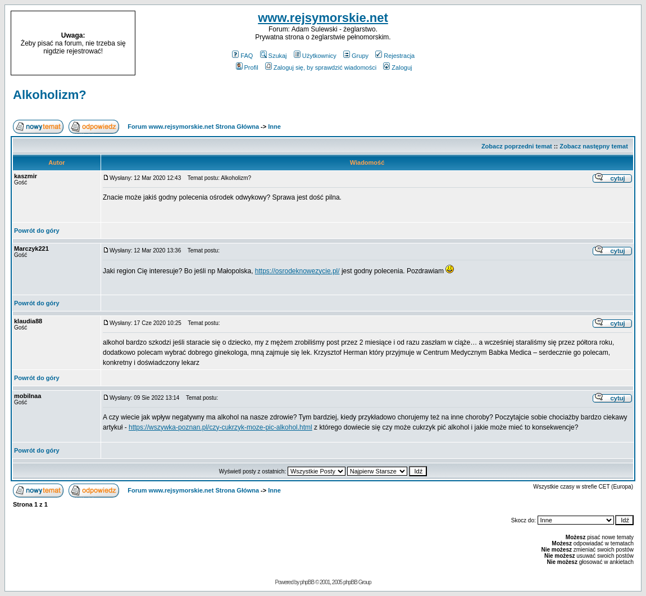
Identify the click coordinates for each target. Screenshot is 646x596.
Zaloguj (397, 67)
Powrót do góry (37, 230)
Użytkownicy (315, 55)
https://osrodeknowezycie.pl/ (297, 271)
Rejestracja (395, 55)
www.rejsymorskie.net (323, 18)
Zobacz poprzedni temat (516, 146)
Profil (247, 67)
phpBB (307, 582)
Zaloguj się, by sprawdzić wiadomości (320, 67)
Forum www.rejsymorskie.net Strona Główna (193, 126)
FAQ (242, 55)
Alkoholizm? (50, 95)
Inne (274, 126)
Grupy (356, 55)
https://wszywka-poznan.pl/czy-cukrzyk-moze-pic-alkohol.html (220, 427)
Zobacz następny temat (593, 146)
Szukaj (273, 55)
